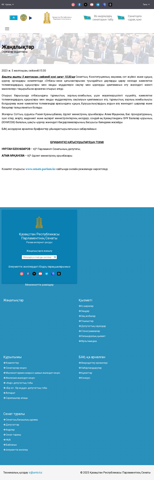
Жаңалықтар (13, 300)
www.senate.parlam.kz (41, 169)
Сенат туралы (14, 414)
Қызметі (85, 300)
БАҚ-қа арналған (92, 357)
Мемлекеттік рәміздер (39, 284)
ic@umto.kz (35, 472)
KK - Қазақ (8, 4)
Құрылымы (12, 357)
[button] (30, 18)
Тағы (146, 4)
